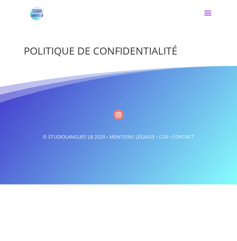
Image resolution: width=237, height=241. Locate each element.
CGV (163, 137)
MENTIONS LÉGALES (132, 137)
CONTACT (183, 137)
